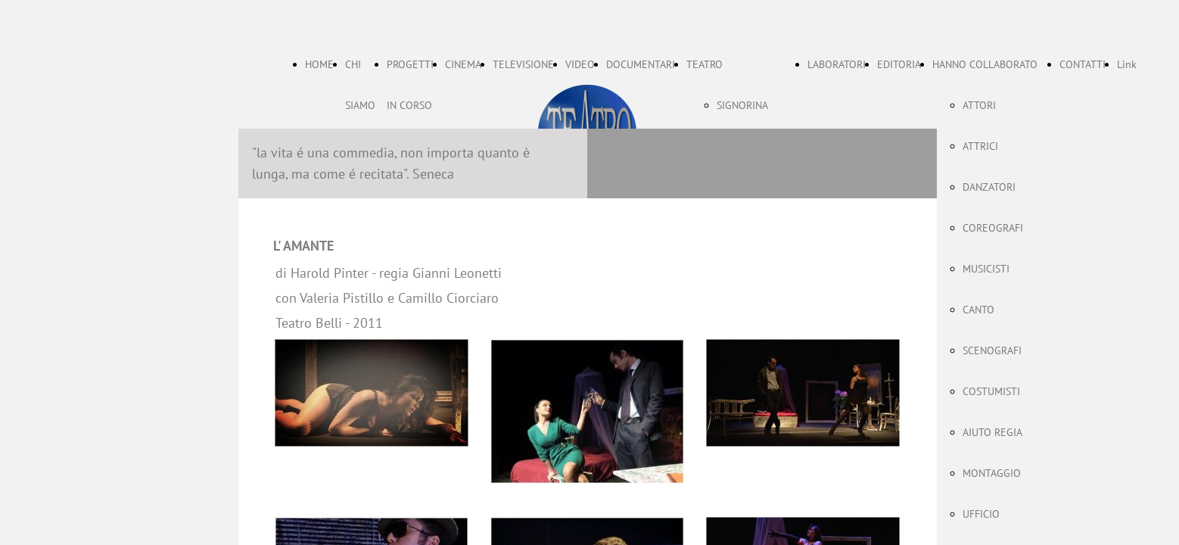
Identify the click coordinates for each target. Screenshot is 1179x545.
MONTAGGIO (992, 473)
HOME (319, 64)
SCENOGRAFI (992, 350)
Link (1127, 64)
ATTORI (979, 105)
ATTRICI (980, 146)
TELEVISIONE (523, 64)
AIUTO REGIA (992, 432)
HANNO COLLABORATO (984, 64)
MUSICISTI (986, 269)
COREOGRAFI (993, 228)
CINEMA (463, 64)
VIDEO (580, 64)
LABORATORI (836, 64)
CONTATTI (1082, 64)
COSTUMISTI (991, 391)
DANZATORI (989, 187)
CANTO (978, 309)
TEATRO (704, 64)
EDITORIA (899, 64)
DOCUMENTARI (640, 64)
